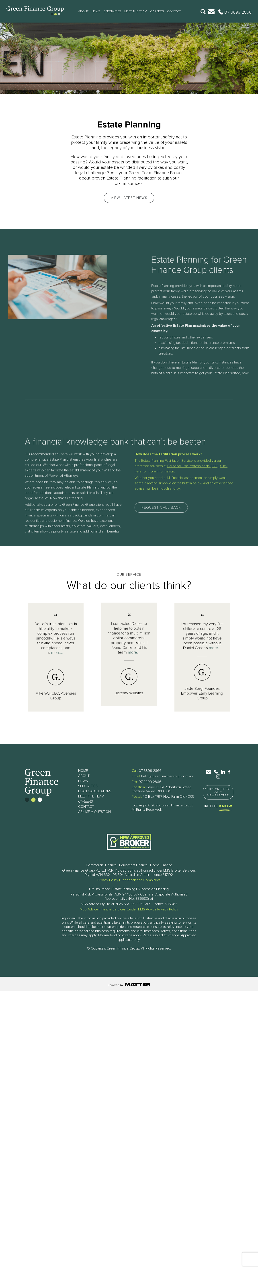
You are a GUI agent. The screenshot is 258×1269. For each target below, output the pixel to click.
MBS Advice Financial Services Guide (108, 909)
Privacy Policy (107, 880)
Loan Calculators (94, 791)
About (83, 11)
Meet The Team (135, 11)
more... (56, 655)
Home (83, 770)
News (96, 11)
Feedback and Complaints (140, 880)
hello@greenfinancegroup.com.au (167, 776)
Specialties (112, 11)
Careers (157, 11)
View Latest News (129, 198)
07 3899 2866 (150, 770)
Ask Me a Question (94, 812)
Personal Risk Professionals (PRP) (192, 542)
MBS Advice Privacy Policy (158, 909)
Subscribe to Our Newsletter (218, 792)
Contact (174, 11)
